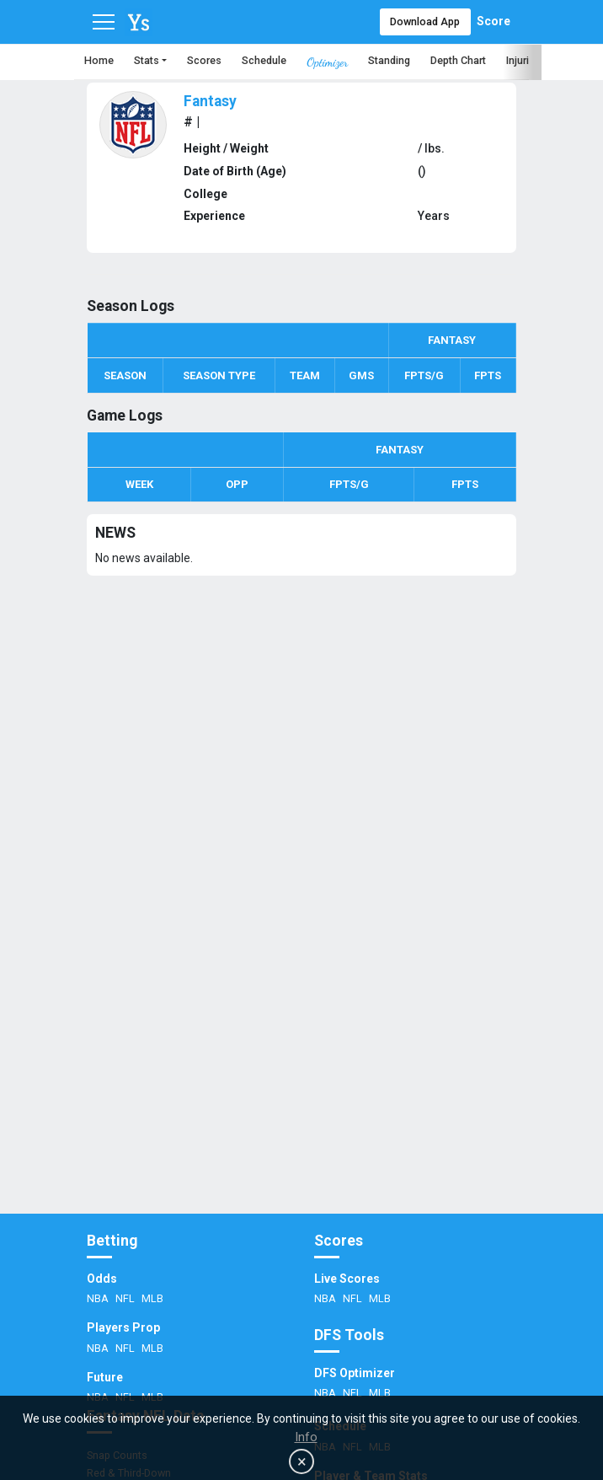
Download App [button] (425, 21)
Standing (389, 60)
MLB (152, 1298)
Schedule (264, 60)
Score (493, 21)
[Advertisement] (301, 1062)
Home (99, 60)
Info (306, 1437)
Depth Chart (458, 60)
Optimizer (327, 62)
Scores (204, 60)
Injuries (523, 60)
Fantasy (210, 101)
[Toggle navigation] (103, 22)
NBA (99, 1298)
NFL (126, 1298)
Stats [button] (146, 60)
